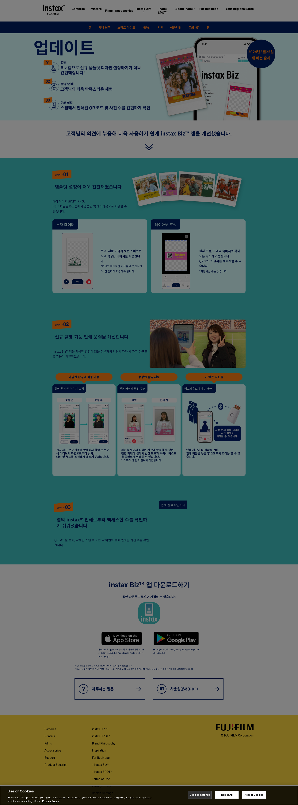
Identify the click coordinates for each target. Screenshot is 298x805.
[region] (149, 795)
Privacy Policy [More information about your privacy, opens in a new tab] (50, 801)
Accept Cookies (254, 794)
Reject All (227, 794)
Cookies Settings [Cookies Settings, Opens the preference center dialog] (200, 794)
